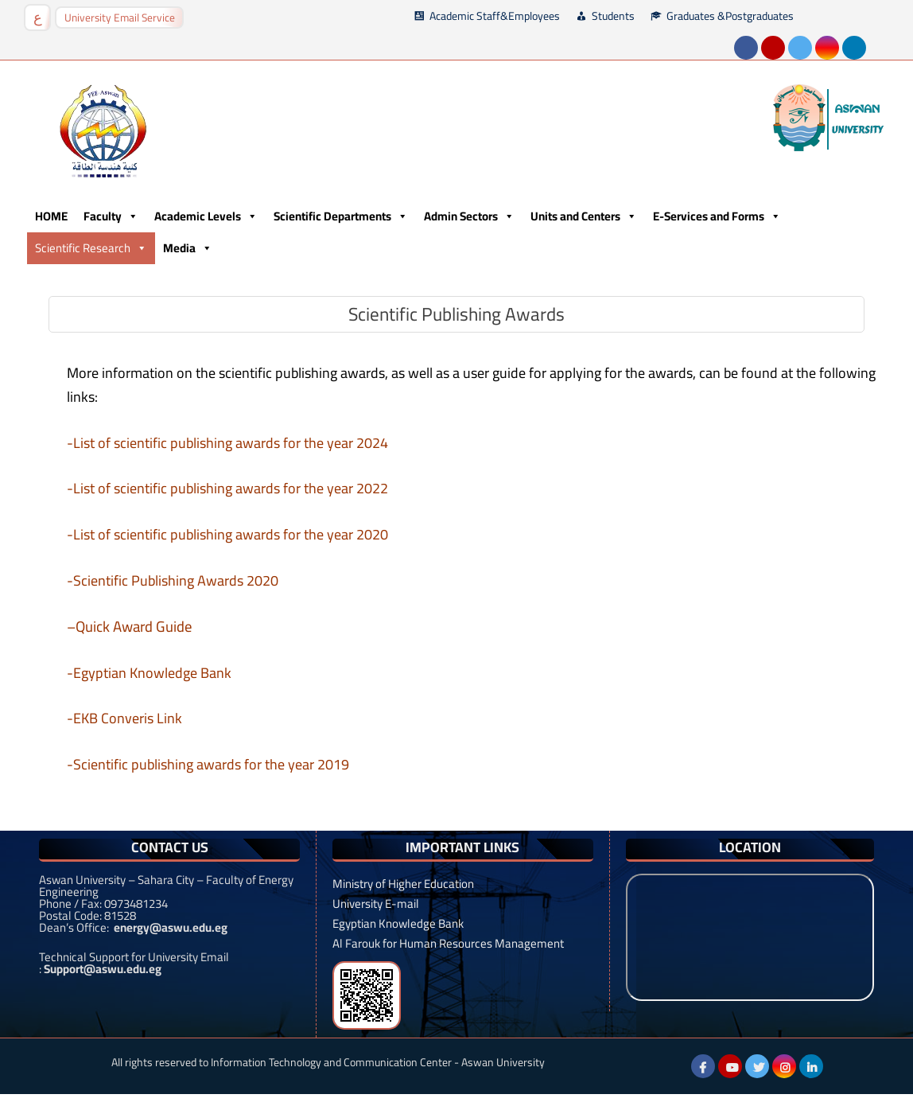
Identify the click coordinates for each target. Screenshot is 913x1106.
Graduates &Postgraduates (730, 16)
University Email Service (119, 17)
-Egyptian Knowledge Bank (149, 673)
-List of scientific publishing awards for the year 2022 (227, 488)
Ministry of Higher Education (403, 883)
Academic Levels (206, 216)
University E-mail (375, 903)
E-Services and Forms (717, 216)
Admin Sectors (469, 216)
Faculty (111, 216)
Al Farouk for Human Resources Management (448, 943)
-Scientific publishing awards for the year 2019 (208, 764)
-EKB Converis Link (124, 718)
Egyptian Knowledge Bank (398, 923)
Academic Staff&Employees (494, 16)
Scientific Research (91, 248)
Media (187, 248)
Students (613, 16)
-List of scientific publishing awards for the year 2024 (227, 443)
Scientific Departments (341, 216)
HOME (51, 216)
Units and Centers (583, 216)
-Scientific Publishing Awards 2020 (172, 580)
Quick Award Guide (134, 627)
